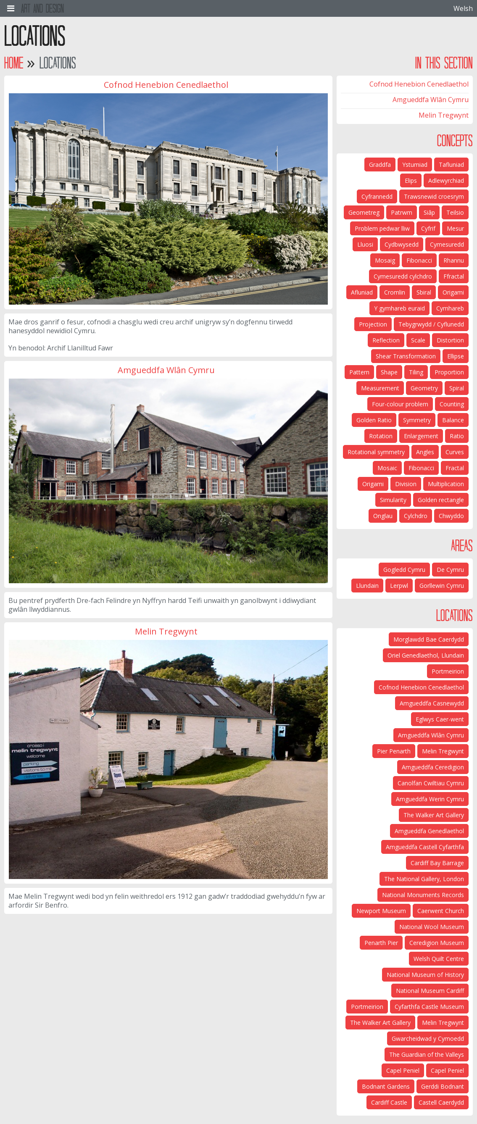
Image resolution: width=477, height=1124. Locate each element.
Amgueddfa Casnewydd (432, 703)
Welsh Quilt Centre (439, 959)
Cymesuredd (447, 244)
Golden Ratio (374, 420)
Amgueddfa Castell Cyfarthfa (425, 847)
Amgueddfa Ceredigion (433, 767)
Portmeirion (448, 671)
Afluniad (362, 292)
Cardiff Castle (389, 1102)
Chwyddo (451, 516)
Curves (454, 452)
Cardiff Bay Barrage (437, 863)
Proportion (449, 372)
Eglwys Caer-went (440, 719)
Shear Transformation (406, 356)
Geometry (424, 388)
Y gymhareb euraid (399, 308)
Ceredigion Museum (436, 943)
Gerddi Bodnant (442, 1086)
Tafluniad (451, 164)
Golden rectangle (441, 500)
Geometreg (363, 212)
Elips (411, 180)
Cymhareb (450, 308)
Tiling (416, 372)
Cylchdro (415, 516)
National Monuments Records (423, 895)
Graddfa (380, 164)
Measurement (380, 388)
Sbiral (423, 292)
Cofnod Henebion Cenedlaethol (419, 84)
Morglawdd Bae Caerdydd (428, 639)
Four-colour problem (400, 404)
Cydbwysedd (402, 244)
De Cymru (450, 570)
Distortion (450, 340)
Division (405, 484)
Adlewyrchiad (446, 180)
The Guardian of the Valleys (426, 1054)
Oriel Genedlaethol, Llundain (425, 655)
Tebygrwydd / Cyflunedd (431, 324)
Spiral (456, 388)
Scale (418, 340)
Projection (373, 324)
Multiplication (446, 484)
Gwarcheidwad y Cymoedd (428, 1038)
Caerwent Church (440, 911)
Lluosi (365, 244)
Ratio (457, 436)
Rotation (381, 436)
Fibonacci (419, 260)
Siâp (429, 212)
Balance (453, 420)
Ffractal (453, 276)
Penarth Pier (381, 943)
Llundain (367, 586)
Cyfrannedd (377, 196)
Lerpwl (399, 586)
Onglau (383, 516)
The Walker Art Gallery (433, 815)
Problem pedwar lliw (382, 228)
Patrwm (401, 212)
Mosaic (387, 468)
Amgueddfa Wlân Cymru (431, 99)
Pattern (359, 372)
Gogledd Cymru (404, 570)
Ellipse (455, 356)
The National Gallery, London (424, 879)
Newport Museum (381, 911)
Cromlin (394, 292)
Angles (425, 452)
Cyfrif (428, 228)
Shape (389, 372)
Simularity (393, 500)
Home (13, 63)
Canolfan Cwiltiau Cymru (431, 783)
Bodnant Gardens (386, 1086)
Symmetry (417, 420)
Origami (453, 292)
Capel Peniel (447, 1070)
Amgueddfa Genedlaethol (429, 831)
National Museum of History (425, 975)
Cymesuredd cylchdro (403, 276)
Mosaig (385, 260)
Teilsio (455, 212)
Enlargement (421, 436)
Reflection (386, 340)
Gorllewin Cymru (441, 586)
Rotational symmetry (376, 452)
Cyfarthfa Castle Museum (429, 1007)
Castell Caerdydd (441, 1102)
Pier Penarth (394, 751)
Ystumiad (414, 164)
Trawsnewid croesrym (434, 196)
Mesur (455, 228)
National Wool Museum (431, 927)
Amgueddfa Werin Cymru (430, 799)
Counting (452, 404)
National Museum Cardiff (430, 991)
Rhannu (453, 260)
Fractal (454, 468)
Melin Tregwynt (444, 115)
